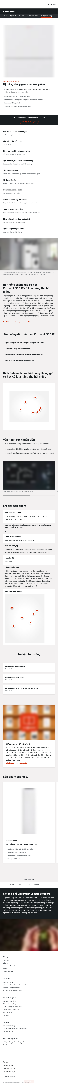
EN (51, 4)
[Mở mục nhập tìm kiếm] (45, 4)
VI (48, 4)
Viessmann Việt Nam (9, 885)
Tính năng (6, 16)
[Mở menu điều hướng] (54, 4)
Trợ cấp (30, 16)
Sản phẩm (22, 885)
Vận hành (22, 16)
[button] (29, 879)
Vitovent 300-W (34, 885)
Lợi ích (14, 16)
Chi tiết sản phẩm (41, 16)
